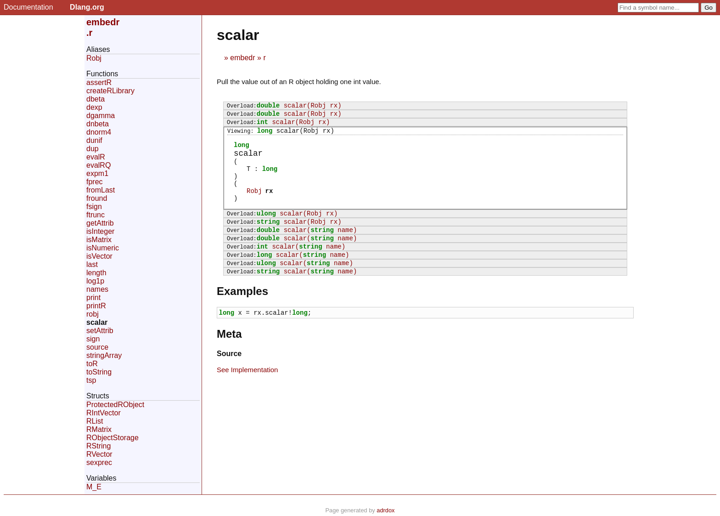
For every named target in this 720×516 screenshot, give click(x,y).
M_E (93, 487)
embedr (242, 58)
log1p (95, 281)
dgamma (100, 115)
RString (98, 446)
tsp (91, 380)
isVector (99, 256)
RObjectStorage (112, 438)
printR (96, 306)
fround (96, 198)
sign (93, 339)
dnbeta (97, 124)
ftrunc (95, 215)
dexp (94, 107)
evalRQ (98, 165)
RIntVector (103, 413)
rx (269, 206)
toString (99, 372)
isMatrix (99, 240)
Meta (229, 363)
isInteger (100, 231)
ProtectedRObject (115, 404)
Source (229, 383)
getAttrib (100, 223)
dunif (94, 140)
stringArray (104, 355)
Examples (242, 319)
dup (92, 149)
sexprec (99, 462)
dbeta (95, 99)
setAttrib (99, 331)
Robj (254, 206)
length (96, 273)
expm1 (97, 173)
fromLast (100, 190)
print (93, 297)
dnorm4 (98, 132)
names (97, 289)
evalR (95, 157)
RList (94, 421)
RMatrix (99, 429)
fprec (94, 182)
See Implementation (247, 399)
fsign (94, 206)
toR (92, 364)
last (92, 264)
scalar (96, 322)
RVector (99, 454)
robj (92, 314)
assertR (99, 82)
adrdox (385, 510)
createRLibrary (110, 91)
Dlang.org (87, 7)
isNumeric (102, 248)
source (97, 347)
